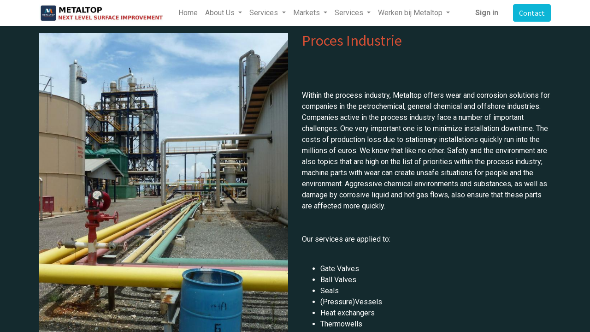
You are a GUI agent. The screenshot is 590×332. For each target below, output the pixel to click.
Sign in (486, 12)
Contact (532, 13)
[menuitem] (188, 13)
